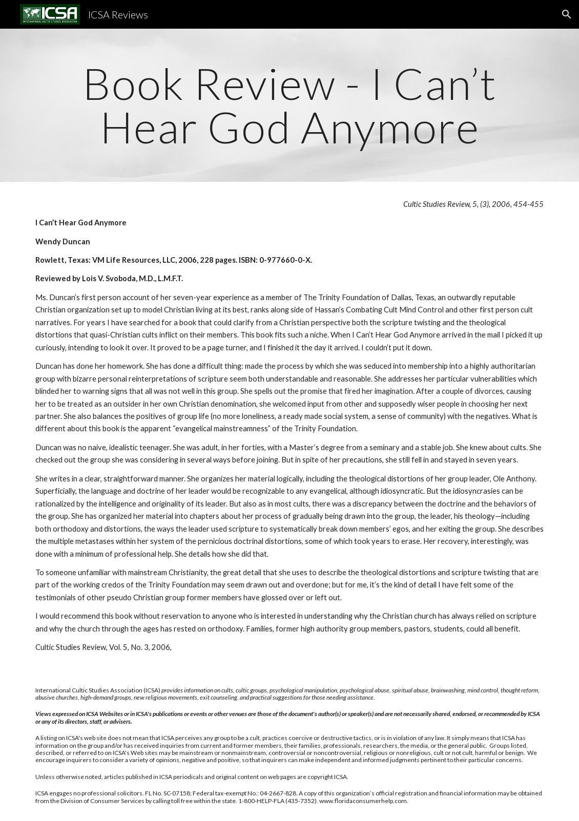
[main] (289, 105)
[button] (566, 14)
